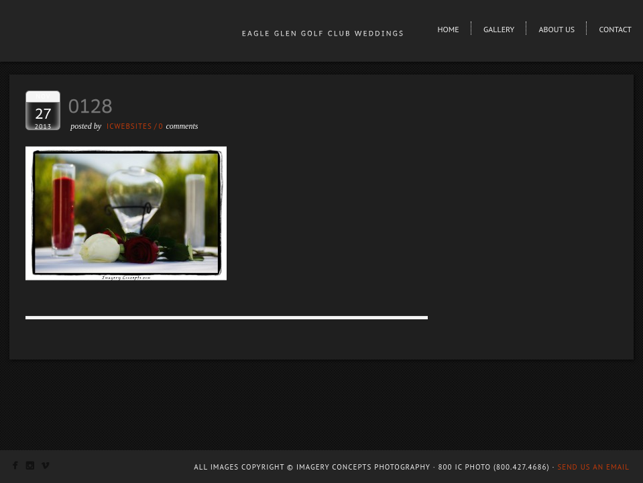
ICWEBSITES (129, 126)
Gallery (498, 29)
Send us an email (593, 467)
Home (448, 29)
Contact (615, 29)
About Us (557, 29)
